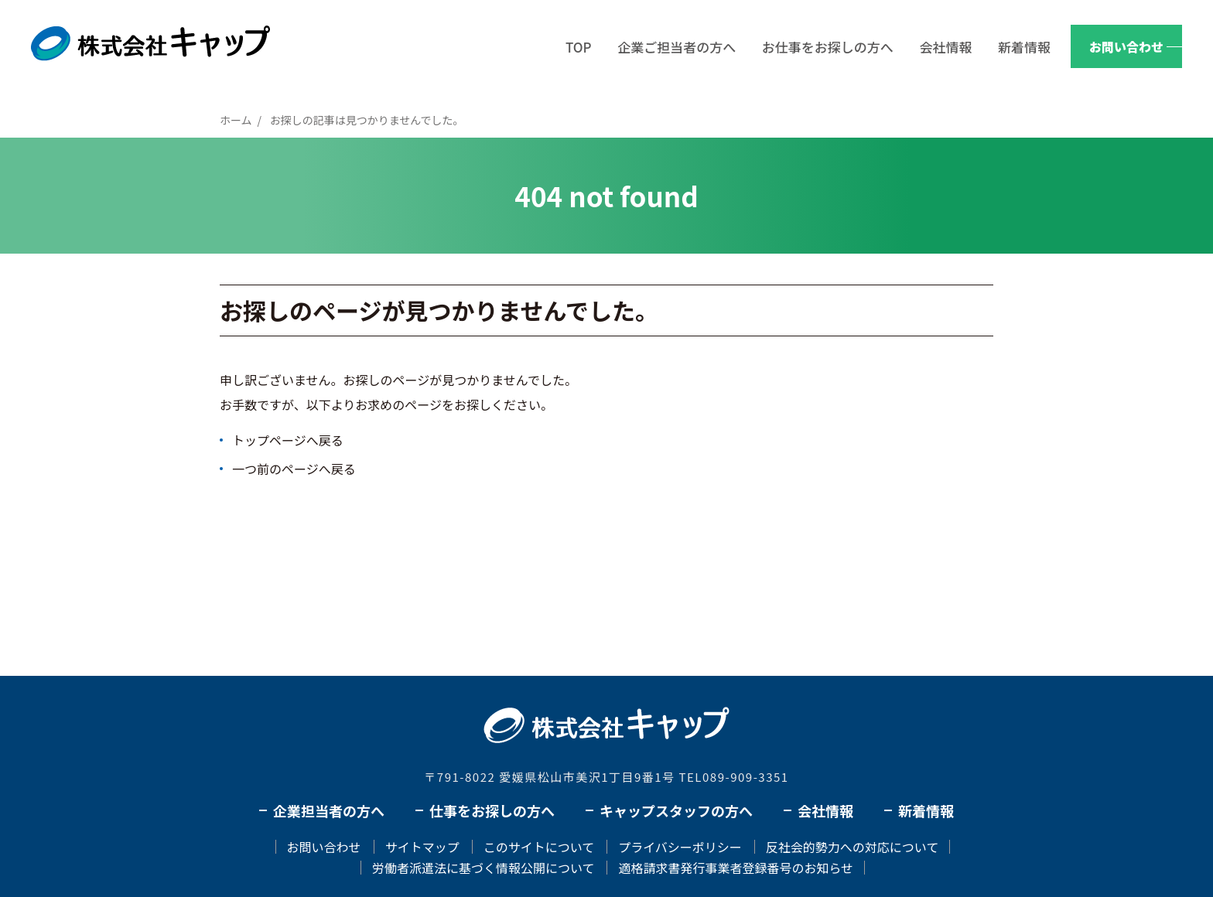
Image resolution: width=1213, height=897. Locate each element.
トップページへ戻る (287, 440)
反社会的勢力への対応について (852, 847)
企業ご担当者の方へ (676, 46)
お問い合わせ (1126, 46)
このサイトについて (539, 847)
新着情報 (1024, 46)
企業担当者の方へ (328, 810)
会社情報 (945, 46)
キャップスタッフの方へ (676, 810)
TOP (578, 46)
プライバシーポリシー (680, 847)
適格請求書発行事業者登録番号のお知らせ (735, 867)
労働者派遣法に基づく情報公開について (483, 867)
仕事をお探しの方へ (492, 810)
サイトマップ (422, 847)
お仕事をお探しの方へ (828, 46)
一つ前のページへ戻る (294, 468)
